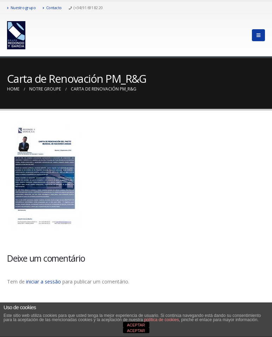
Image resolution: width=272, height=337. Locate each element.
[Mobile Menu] (258, 35)
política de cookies (161, 319)
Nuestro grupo (21, 7)
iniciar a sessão (43, 281)
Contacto (52, 7)
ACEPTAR (136, 325)
